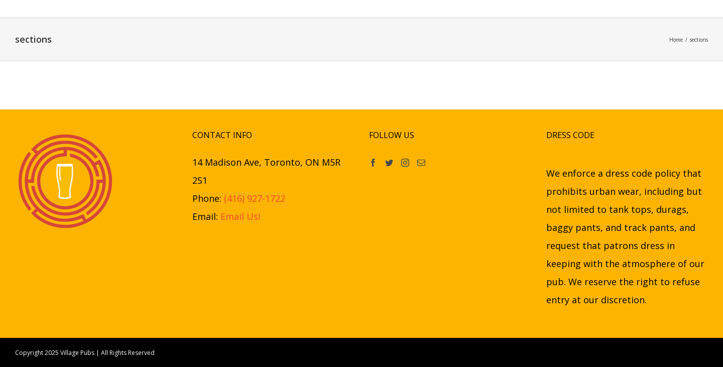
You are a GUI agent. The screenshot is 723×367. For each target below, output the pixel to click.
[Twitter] (389, 163)
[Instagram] (405, 163)
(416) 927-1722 (254, 198)
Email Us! (240, 216)
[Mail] (421, 163)
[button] (528, 9)
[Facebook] (373, 163)
